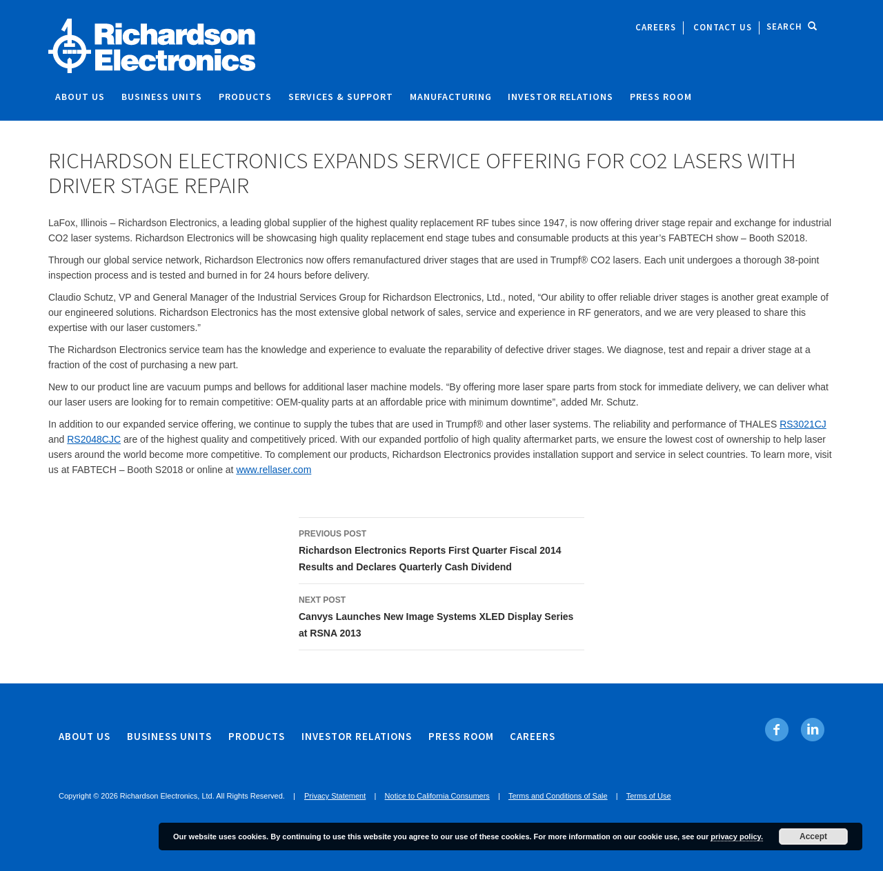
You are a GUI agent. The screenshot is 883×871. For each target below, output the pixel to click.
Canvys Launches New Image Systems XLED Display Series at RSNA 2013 (441, 615)
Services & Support (340, 96)
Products (245, 96)
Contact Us (722, 27)
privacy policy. (737, 836)
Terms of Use (648, 796)
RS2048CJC (94, 439)
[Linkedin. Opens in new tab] (812, 729)
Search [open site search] (791, 26)
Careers (655, 27)
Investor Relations (560, 96)
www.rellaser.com (273, 469)
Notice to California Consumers (437, 796)
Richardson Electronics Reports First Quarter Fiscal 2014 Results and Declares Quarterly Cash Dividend (441, 548)
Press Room (661, 96)
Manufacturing (451, 96)
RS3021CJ (803, 424)
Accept (813, 836)
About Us (80, 96)
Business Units (161, 96)
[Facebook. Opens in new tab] (777, 729)
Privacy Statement (335, 796)
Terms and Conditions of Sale (558, 796)
